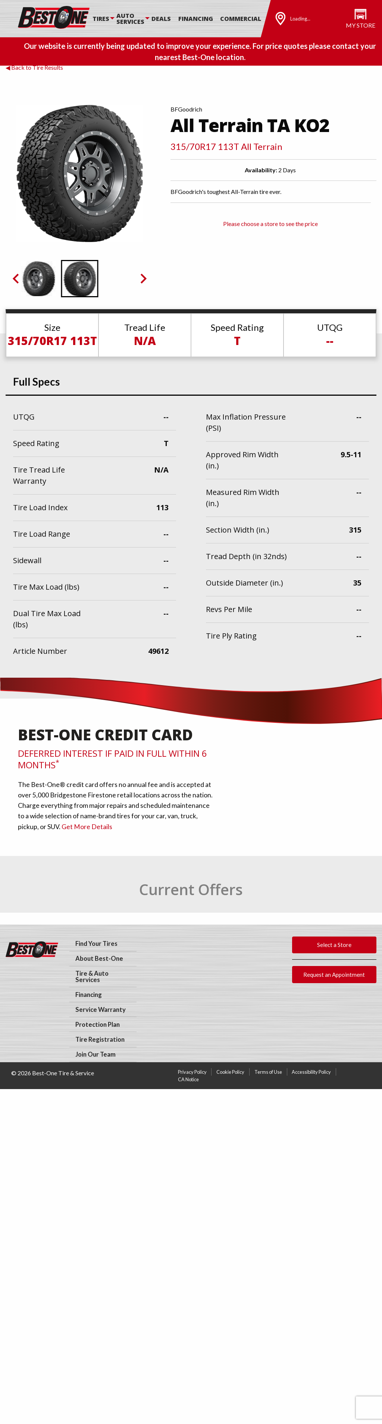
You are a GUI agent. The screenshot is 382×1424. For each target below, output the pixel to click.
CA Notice (188, 1079)
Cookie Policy (230, 1072)
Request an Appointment (334, 974)
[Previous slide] (16, 278)
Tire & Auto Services (92, 977)
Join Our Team (95, 1054)
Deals (161, 19)
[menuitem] (104, 18)
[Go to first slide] (143, 278)
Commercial (240, 19)
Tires (101, 19)
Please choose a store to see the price (270, 223)
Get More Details (87, 827)
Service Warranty (100, 1009)
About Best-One (99, 958)
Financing (195, 19)
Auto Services (130, 19)
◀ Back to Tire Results (34, 67)
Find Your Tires (96, 943)
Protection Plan (97, 1024)
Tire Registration (100, 1039)
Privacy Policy (192, 1072)
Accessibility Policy (311, 1072)
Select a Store (334, 944)
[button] (38, 278)
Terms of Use (268, 1072)
